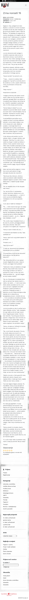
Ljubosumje (6, 524)
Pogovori (5, 502)
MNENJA (5, 491)
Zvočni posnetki (7, 509)
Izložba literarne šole (9, 486)
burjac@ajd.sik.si (10, 1)
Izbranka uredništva (9, 484)
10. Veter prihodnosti (9, 518)
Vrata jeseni (6, 575)
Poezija (5, 500)
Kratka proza (7, 488)
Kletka (5, 549)
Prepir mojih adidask (9, 547)
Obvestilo (6, 582)
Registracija (6, 475)
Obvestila (6, 497)
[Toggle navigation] (26, 5)
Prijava (5, 472)
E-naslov (6, 562)
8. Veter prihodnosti (9, 527)
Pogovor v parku (8, 544)
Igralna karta (7, 520)
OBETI (5, 495)
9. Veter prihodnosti (9, 522)
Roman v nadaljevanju (15, 19)
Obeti (4, 578)
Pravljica (5, 504)
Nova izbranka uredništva (10, 580)
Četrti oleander (7, 551)
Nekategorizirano (8, 493)
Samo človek (7, 553)
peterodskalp (10, 17)
